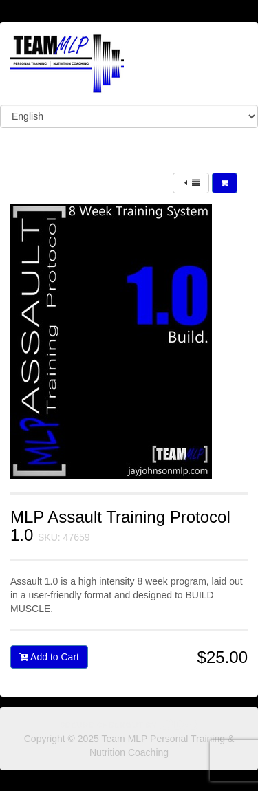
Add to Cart (49, 656)
